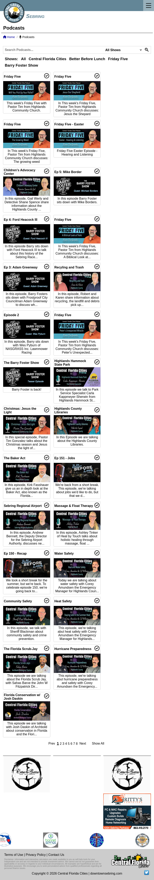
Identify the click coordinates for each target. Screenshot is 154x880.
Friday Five (118, 59)
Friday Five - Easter (69, 124)
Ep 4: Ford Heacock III (20, 219)
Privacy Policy (36, 854)
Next (82, 743)
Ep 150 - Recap (15, 553)
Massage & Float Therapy (73, 506)
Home (9, 37)
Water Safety (64, 553)
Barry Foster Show (21, 65)
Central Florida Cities (47, 59)
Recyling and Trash (69, 267)
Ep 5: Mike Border (68, 172)
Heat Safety (63, 601)
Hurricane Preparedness (72, 649)
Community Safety (18, 601)
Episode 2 (11, 315)
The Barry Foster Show (21, 362)
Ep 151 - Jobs (64, 458)
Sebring (35, 16)
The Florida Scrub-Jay (20, 649)
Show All (98, 743)
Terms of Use (13, 854)
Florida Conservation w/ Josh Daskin (22, 696)
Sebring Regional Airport (23, 506)
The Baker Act (14, 458)
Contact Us (56, 854)
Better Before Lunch (87, 59)
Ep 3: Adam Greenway (20, 267)
